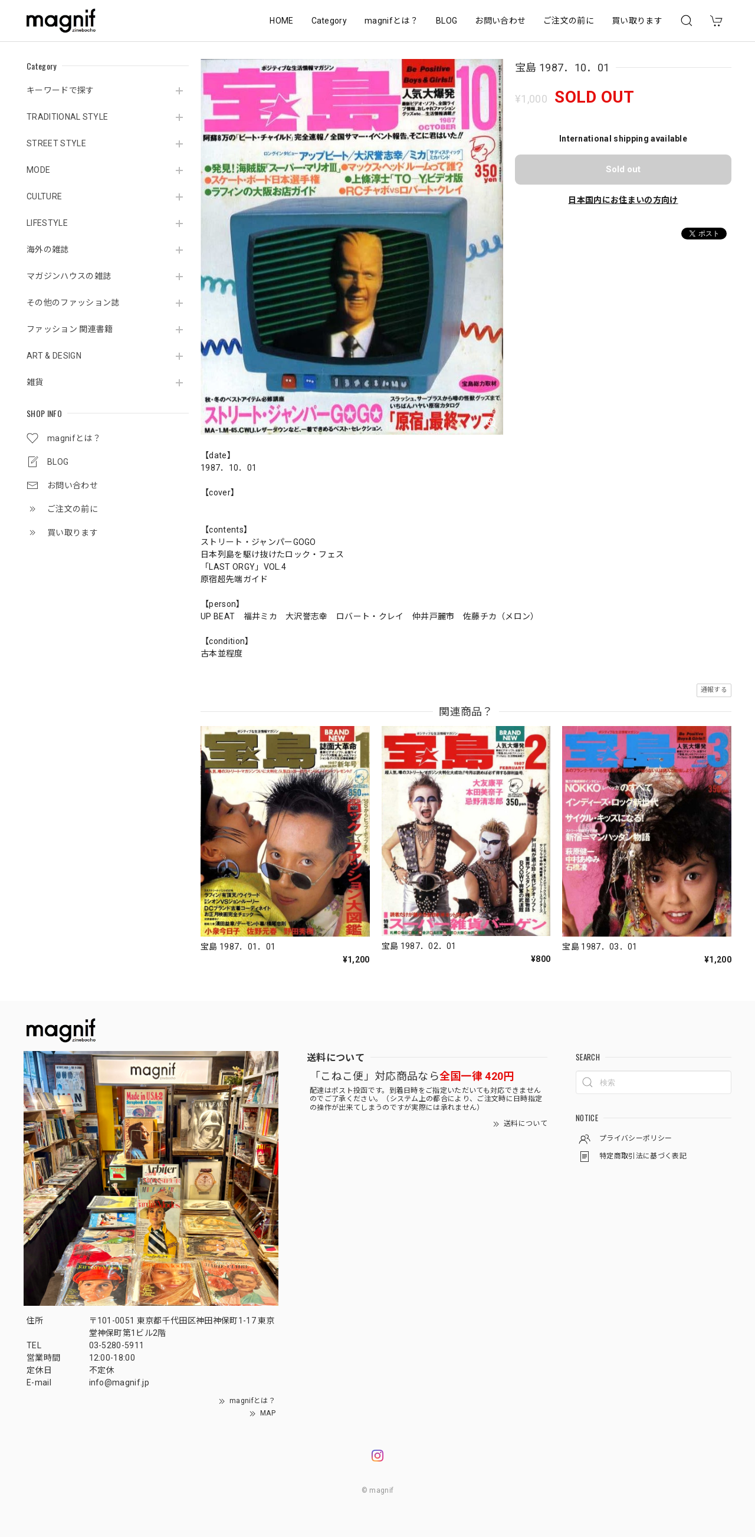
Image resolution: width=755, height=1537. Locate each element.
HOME (281, 20)
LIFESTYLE (47, 223)
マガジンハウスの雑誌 (69, 276)
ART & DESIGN (54, 355)
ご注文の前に (568, 20)
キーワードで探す (60, 90)
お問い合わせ (500, 20)
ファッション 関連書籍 (70, 329)
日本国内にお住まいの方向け (623, 200)
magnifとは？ (391, 20)
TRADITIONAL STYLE (67, 116)
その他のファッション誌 (73, 302)
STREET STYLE (56, 143)
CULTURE (44, 196)
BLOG (446, 20)
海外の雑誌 (48, 249)
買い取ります (637, 20)
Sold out (623, 169)
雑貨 (35, 382)
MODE (38, 170)
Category (329, 20)
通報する (714, 690)
